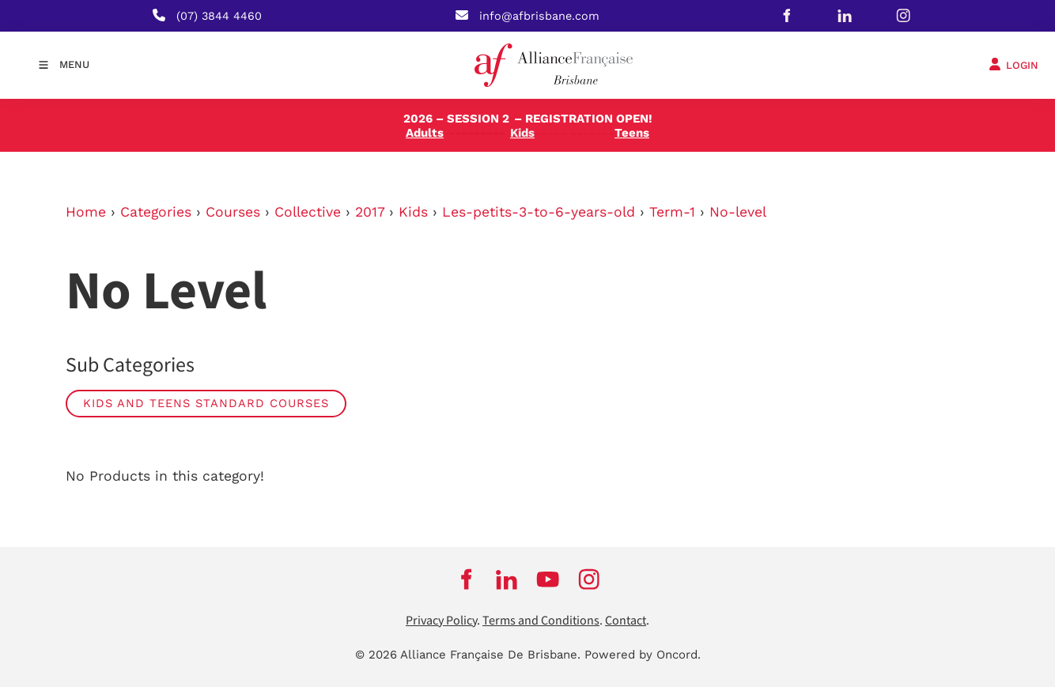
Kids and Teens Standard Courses (206, 403)
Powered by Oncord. (642, 654)
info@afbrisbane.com (539, 15)
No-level (737, 212)
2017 (369, 212)
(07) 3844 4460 (219, 15)
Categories (155, 212)
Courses (233, 212)
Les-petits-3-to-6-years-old (538, 212)
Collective (307, 212)
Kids (413, 212)
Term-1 (672, 212)
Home (86, 212)
